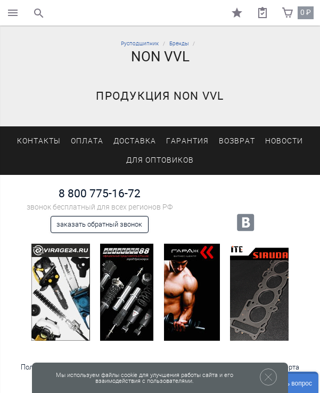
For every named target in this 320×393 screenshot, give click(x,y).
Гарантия (187, 141)
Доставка (134, 141)
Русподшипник (140, 43)
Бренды (179, 43)
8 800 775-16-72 (100, 193)
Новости (284, 141)
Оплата (87, 141)
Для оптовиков (159, 160)
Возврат (237, 141)
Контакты (39, 141)
